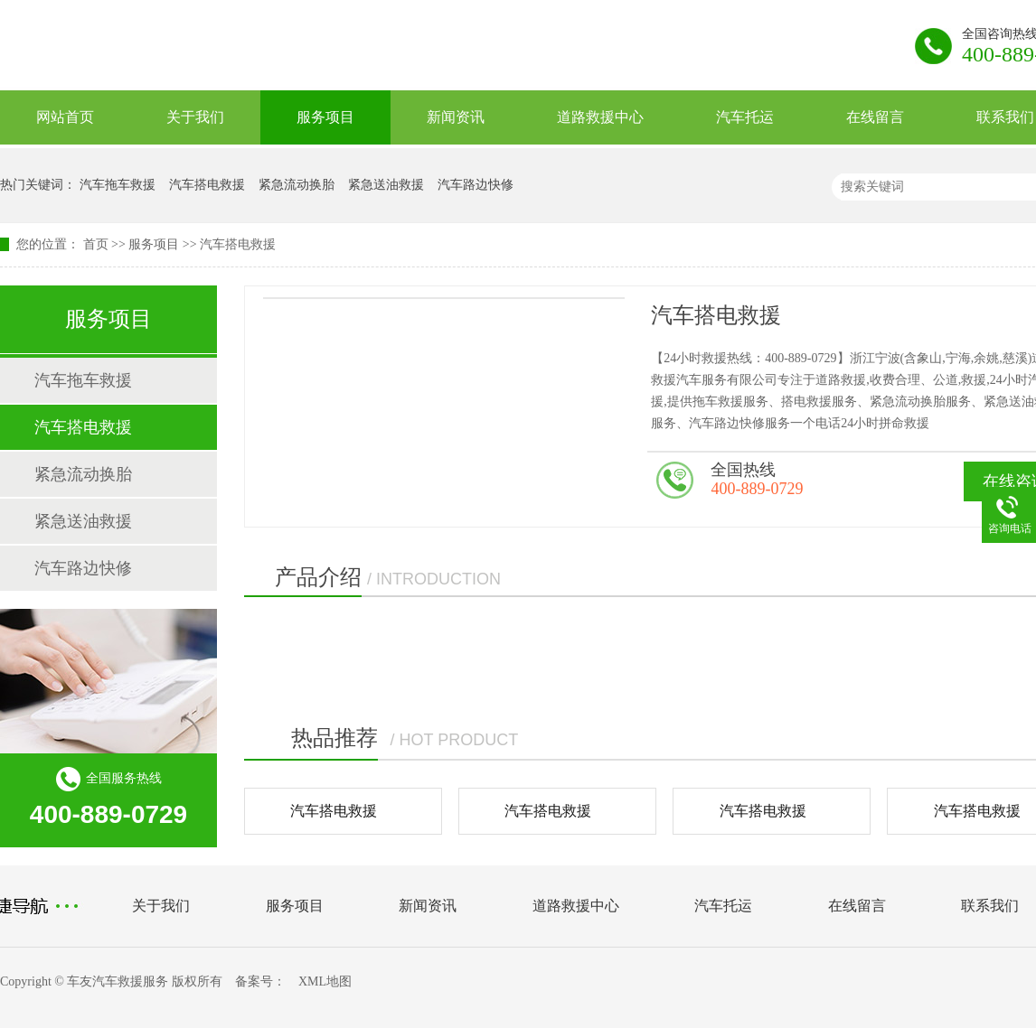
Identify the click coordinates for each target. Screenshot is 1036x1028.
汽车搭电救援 (207, 185)
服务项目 (325, 117)
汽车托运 (745, 117)
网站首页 (65, 117)
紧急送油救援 (386, 185)
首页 (95, 244)
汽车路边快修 (475, 185)
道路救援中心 (600, 117)
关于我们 (195, 117)
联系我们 (990, 905)
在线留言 (875, 117)
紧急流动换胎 (296, 185)
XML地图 (325, 981)
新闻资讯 (456, 117)
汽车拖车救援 (117, 185)
